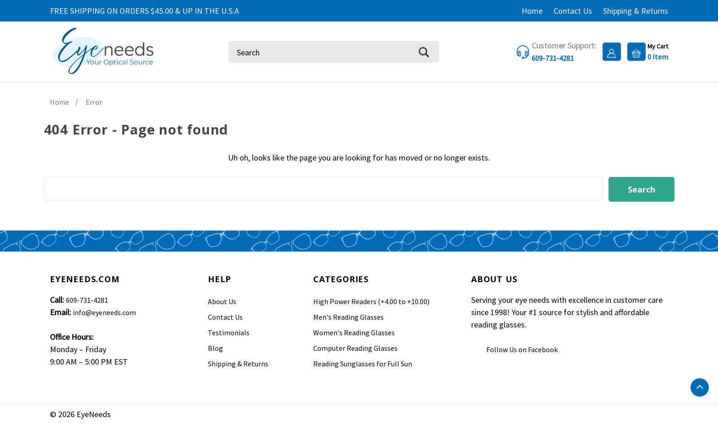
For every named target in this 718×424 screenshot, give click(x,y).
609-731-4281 (87, 298)
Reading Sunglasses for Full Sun (362, 362)
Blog (215, 346)
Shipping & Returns (635, 10)
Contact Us (573, 10)
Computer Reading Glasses (355, 346)
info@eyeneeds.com (104, 311)
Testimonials (229, 331)
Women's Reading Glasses (354, 331)
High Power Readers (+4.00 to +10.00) (371, 300)
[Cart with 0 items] (645, 51)
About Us (222, 300)
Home (532, 10)
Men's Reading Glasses (348, 315)
